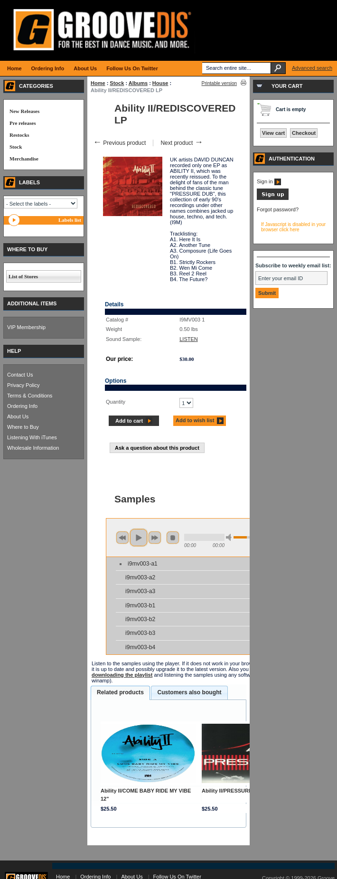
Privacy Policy (23, 385)
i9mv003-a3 (140, 591)
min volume (230, 537)
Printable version (219, 83)
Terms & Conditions (29, 395)
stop (172, 537)
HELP (14, 351)
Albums (138, 83)
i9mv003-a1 (143, 563)
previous (122, 537)
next (154, 537)
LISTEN (188, 339)
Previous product (119, 143)
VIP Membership (26, 327)
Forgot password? (278, 209)
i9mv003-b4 (140, 647)
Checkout (304, 133)
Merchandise (23, 158)
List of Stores (23, 276)
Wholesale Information (33, 448)
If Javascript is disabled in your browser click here (293, 227)
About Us (17, 416)
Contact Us (20, 375)
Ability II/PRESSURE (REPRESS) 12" (247, 791)
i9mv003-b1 (140, 605)
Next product (181, 143)
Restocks (19, 135)
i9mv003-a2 (140, 577)
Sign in (269, 181)
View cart (273, 133)
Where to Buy (23, 427)
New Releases (24, 111)
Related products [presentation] (120, 692)
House (160, 83)
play (138, 537)
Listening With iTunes (32, 437)
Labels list (69, 220)
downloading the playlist (122, 675)
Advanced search (312, 68)
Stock (117, 83)
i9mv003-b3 (140, 633)
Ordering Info (22, 406)
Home (98, 83)
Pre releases (22, 123)
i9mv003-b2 (140, 619)
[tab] (120, 693)
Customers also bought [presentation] (189, 692)
